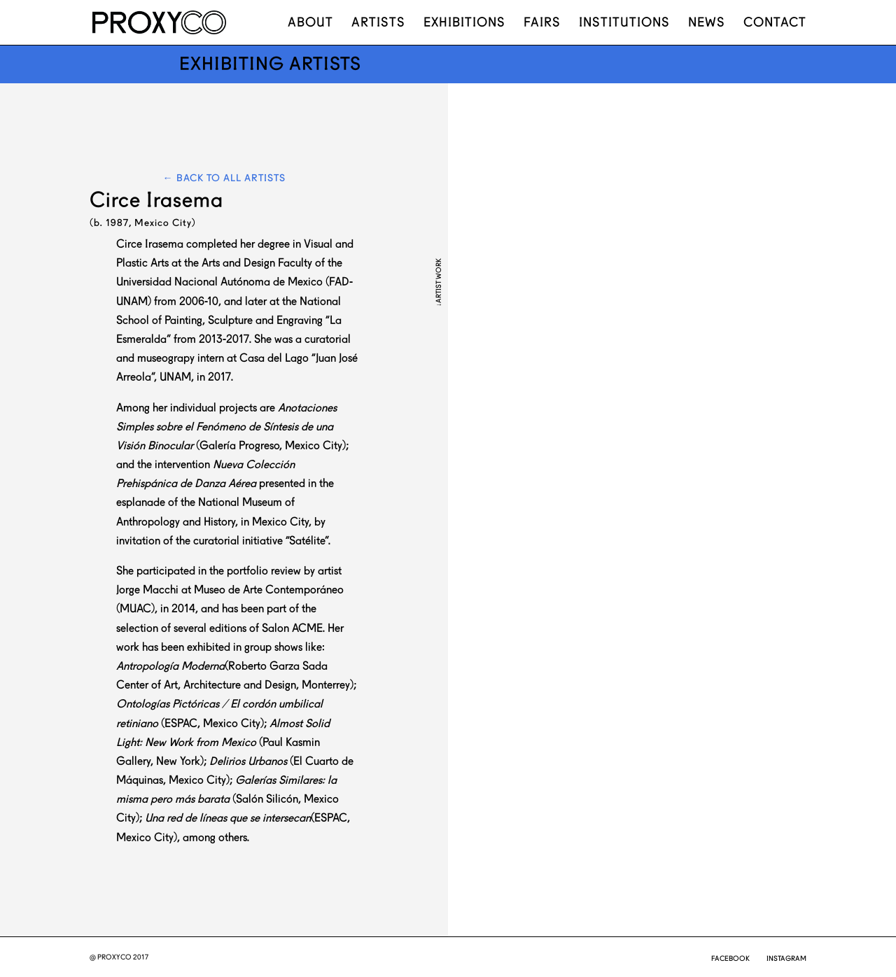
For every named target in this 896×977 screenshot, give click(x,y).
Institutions (624, 23)
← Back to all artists (224, 177)
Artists (378, 23)
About (310, 23)
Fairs (542, 23)
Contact (774, 23)
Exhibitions (464, 23)
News (706, 23)
